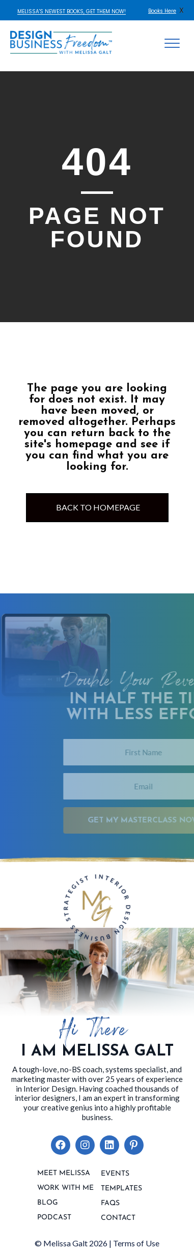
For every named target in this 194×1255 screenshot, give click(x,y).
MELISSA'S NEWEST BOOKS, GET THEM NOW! (71, 11)
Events (115, 1174)
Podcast (54, 1217)
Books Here (162, 11)
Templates (121, 1188)
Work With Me (65, 1188)
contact (118, 1218)
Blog (47, 1203)
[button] (60, 1145)
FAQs (110, 1203)
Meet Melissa (63, 1173)
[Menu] (172, 43)
